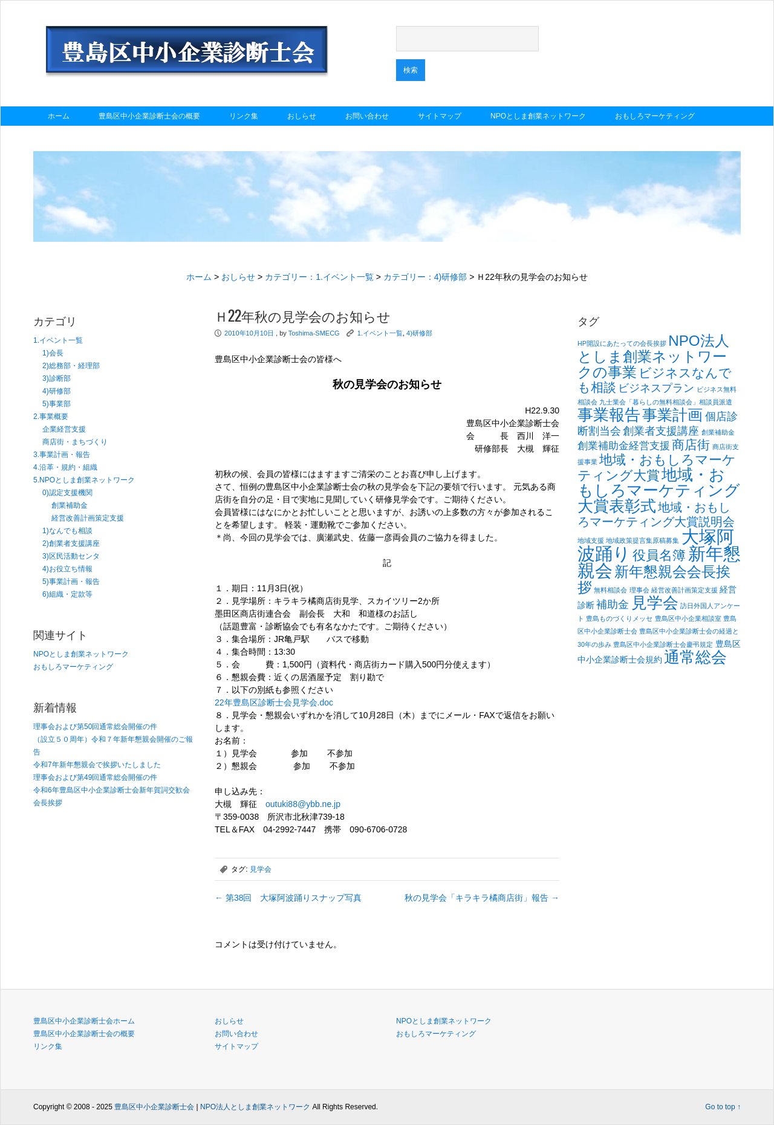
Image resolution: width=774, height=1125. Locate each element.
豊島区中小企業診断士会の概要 (149, 116)
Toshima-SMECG (314, 333)
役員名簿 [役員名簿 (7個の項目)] (659, 555)
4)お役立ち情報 (67, 569)
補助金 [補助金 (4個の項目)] (612, 604)
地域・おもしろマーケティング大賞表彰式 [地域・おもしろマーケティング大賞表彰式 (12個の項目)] (658, 490)
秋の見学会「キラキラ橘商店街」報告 (482, 898)
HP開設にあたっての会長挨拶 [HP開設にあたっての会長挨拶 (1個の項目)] (621, 343)
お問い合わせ (367, 116)
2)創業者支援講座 (71, 543)
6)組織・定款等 (67, 594)
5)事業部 (56, 404)
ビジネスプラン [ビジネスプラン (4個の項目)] (656, 387)
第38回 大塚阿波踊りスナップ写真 (288, 898)
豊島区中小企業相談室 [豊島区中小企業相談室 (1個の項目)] (688, 618)
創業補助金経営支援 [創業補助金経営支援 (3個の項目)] (623, 445)
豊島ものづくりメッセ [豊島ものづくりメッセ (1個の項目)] (619, 618)
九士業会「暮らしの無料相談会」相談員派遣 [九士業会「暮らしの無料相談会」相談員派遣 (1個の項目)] (665, 402)
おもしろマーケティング (655, 116)
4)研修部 (56, 391)
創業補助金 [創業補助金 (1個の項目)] (718, 432)
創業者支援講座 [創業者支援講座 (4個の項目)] (661, 430)
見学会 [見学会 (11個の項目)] (654, 602)
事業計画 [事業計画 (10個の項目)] (672, 414)
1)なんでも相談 (67, 531)
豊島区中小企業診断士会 (154, 1107)
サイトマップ (439, 116)
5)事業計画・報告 (71, 581)
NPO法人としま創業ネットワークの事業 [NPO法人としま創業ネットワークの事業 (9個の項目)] (653, 356)
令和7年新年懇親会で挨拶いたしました (97, 764)
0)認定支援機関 (67, 492)
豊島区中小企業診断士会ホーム (84, 1021)
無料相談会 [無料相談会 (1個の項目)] (610, 590)
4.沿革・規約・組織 (65, 467)
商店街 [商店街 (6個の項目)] (691, 445)
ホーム (59, 116)
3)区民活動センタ (71, 556)
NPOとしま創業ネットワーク (538, 116)
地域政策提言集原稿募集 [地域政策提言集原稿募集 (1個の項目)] (642, 540)
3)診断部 (56, 378)
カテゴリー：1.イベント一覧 (319, 277)
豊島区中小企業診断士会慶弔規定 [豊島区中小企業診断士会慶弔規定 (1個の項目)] (663, 644)
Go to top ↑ (723, 1107)
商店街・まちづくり (75, 442)
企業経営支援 (64, 429)
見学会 (261, 869)
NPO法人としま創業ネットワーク (255, 1107)
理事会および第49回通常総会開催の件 (95, 777)
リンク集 (243, 116)
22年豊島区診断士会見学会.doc (274, 702)
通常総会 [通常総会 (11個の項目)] (695, 657)
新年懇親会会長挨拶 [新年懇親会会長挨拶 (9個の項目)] (653, 579)
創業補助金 (69, 505)
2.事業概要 (50, 416)
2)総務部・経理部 (71, 365)
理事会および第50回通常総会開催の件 (95, 726)
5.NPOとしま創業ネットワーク (84, 480)
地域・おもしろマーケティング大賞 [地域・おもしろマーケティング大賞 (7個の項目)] (656, 467)
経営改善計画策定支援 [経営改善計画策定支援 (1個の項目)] (684, 590)
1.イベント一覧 (58, 340)
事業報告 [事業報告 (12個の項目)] (608, 415)
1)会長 (52, 353)
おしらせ (301, 116)
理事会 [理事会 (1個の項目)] (639, 590)
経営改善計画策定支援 (87, 518)
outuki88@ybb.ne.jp (302, 804)
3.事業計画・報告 (61, 454)
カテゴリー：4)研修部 (425, 277)
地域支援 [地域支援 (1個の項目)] (590, 540)
